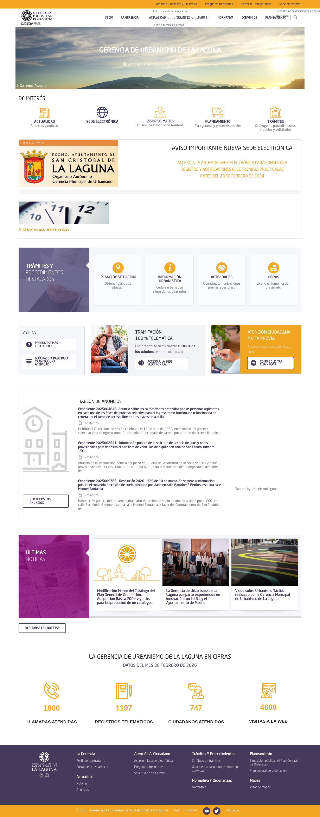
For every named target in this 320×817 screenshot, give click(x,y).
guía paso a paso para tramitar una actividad (51, 361)
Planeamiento (275, 17)
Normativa (225, 17)
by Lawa (233, 810)
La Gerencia (131, 17)
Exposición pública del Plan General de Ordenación (274, 762)
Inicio (109, 17)
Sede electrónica (289, 4)
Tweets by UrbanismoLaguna (256, 489)
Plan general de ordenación (268, 771)
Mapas (203, 17)
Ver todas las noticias (42, 628)
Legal (176, 810)
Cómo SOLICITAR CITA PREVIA (271, 363)
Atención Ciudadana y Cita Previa (176, 4)
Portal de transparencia (92, 767)
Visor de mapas (260, 787)
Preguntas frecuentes (219, 4)
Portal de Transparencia (256, 4)
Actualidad (158, 17)
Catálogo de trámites (206, 761)
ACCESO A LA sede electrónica (159, 363)
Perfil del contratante (90, 761)
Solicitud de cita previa (149, 773)
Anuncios (82, 790)
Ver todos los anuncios (40, 501)
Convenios (249, 17)
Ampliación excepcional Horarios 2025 (44, 229)
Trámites (183, 17)
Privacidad (190, 810)
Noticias (82, 783)
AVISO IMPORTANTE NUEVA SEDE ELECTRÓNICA (232, 148)
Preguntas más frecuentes (46, 344)
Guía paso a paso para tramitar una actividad (215, 769)
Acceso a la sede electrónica (153, 761)
